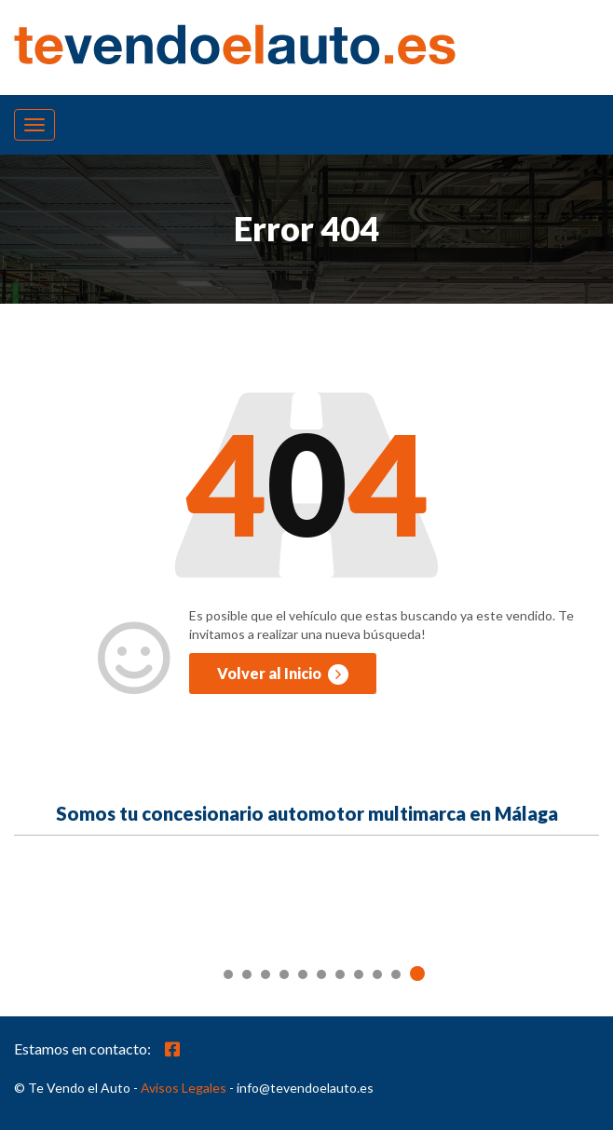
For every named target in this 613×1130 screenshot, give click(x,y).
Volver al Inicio (282, 674)
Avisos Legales (183, 1088)
